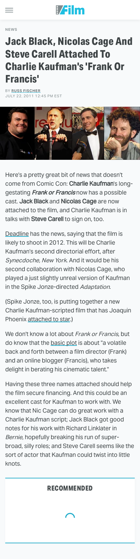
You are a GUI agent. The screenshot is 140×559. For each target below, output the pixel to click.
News (11, 30)
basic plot (64, 342)
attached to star (49, 319)
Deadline (17, 233)
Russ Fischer (26, 90)
